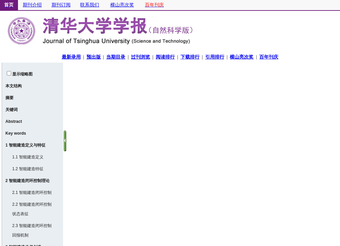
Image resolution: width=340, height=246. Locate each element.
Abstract (13, 121)
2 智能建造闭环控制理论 (27, 180)
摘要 (9, 97)
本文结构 (13, 86)
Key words (15, 133)
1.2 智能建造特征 (27, 168)
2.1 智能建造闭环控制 (32, 192)
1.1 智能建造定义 (27, 157)
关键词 (11, 109)
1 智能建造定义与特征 (25, 145)
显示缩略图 (22, 74)
